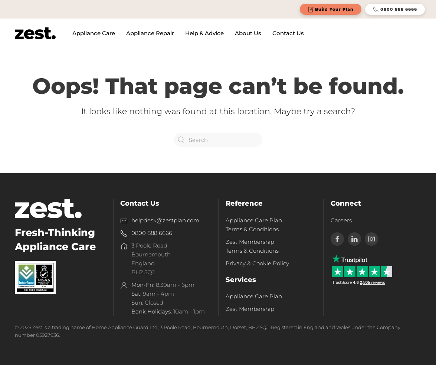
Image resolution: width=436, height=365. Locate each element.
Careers (341, 220)
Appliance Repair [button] (150, 33)
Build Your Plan (331, 10)
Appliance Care (93, 33)
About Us (248, 33)
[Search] (218, 139)
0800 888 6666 (395, 10)
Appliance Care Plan (254, 296)
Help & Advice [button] (204, 33)
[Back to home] (35, 33)
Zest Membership (250, 308)
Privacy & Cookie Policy (257, 263)
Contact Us (288, 33)
